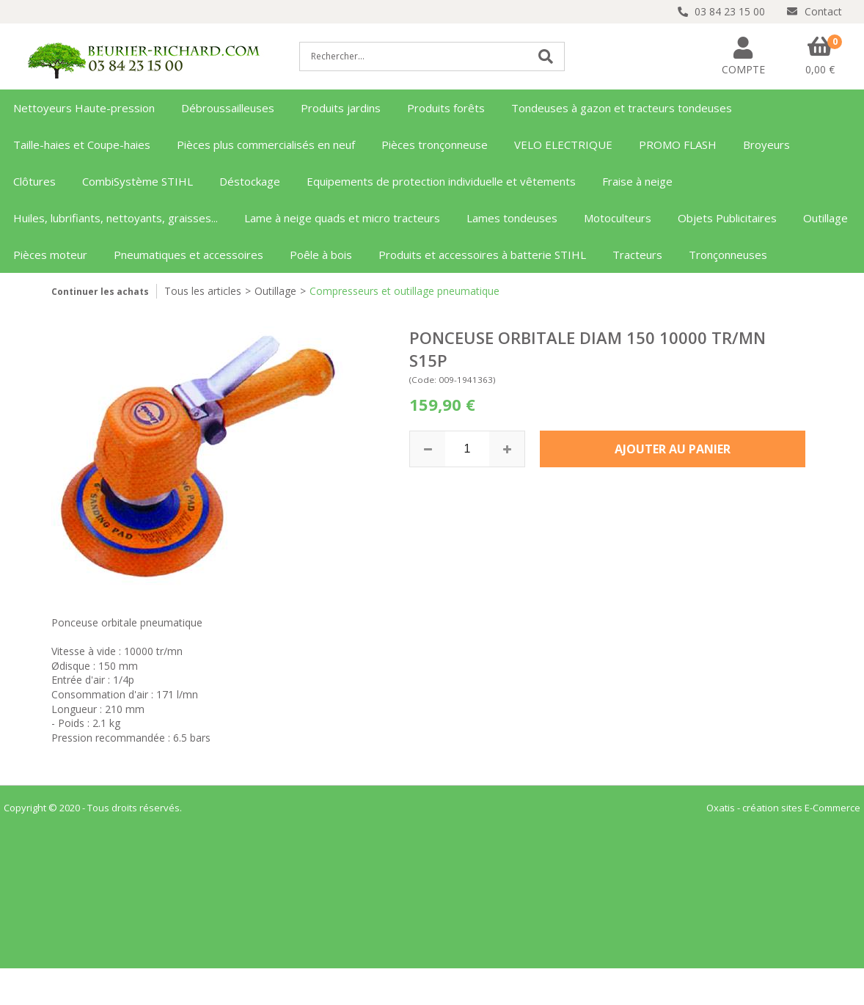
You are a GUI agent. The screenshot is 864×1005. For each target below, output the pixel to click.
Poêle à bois (321, 254)
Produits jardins (341, 107)
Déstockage (249, 181)
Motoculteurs (617, 218)
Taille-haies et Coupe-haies (81, 144)
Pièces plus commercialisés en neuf (266, 144)
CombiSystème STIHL (137, 181)
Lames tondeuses (511, 218)
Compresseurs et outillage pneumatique (404, 291)
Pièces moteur (50, 254)
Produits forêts (446, 107)
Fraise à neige (637, 181)
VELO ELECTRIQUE (563, 144)
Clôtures (34, 181)
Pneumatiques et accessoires (188, 254)
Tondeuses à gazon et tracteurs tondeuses (621, 107)
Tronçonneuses (728, 254)
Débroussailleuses (227, 107)
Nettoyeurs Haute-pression (84, 107)
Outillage (825, 218)
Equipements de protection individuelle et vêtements (441, 181)
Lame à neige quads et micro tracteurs (342, 218)
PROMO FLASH (678, 144)
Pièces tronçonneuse (434, 144)
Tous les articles (202, 291)
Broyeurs (766, 144)
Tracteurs (637, 254)
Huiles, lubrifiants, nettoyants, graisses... (115, 218)
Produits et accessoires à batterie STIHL (482, 254)
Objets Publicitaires (727, 218)
